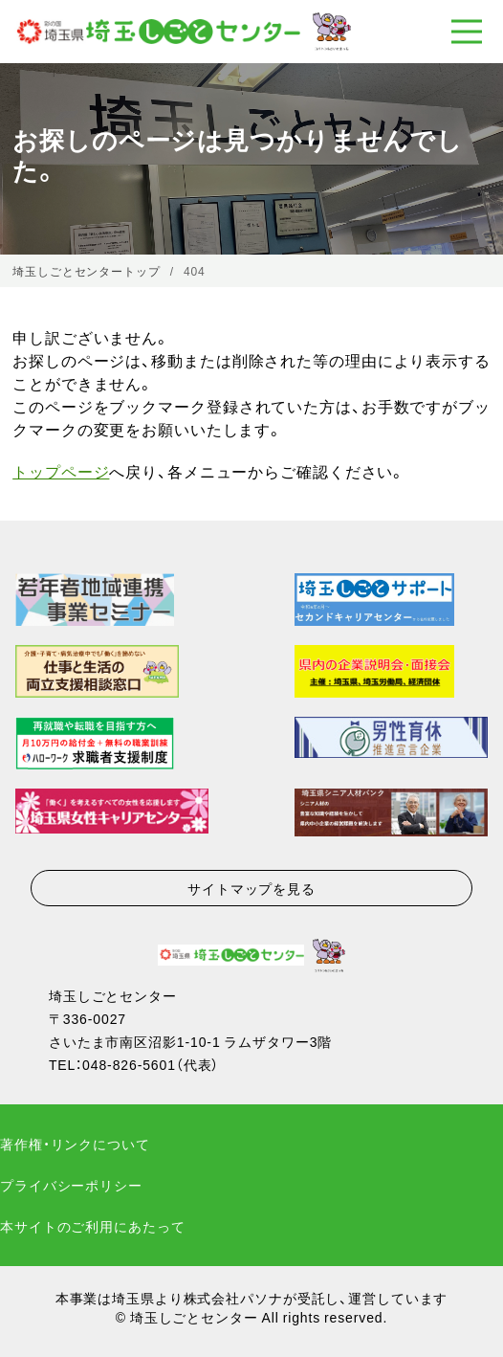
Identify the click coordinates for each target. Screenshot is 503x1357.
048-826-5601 (129, 1064)
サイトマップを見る (251, 888)
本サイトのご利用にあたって (92, 1225)
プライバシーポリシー (71, 1184)
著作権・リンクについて (75, 1143)
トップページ (60, 470)
